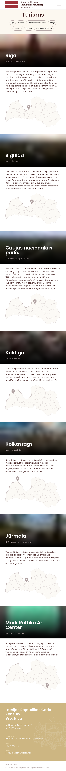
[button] (58, 4)
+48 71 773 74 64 (13, 745)
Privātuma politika (11, 765)
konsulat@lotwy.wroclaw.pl (18, 752)
